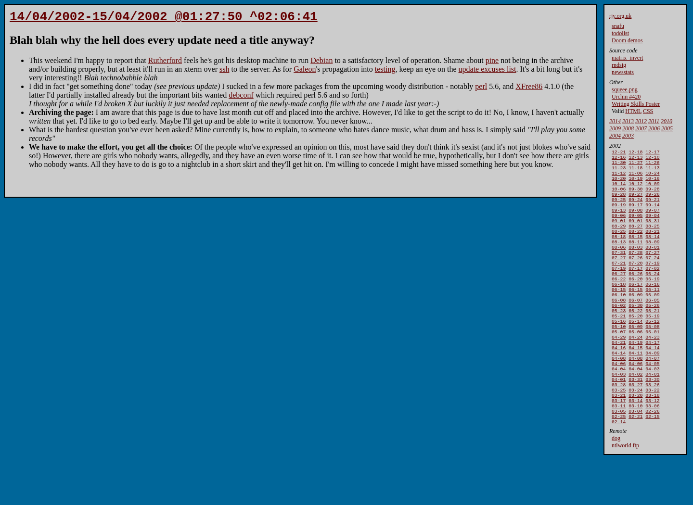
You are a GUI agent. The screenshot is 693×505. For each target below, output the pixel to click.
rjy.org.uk (620, 16)
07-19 (652, 284)
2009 (615, 128)
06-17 (635, 309)
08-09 (652, 259)
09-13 (619, 221)
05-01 (652, 365)
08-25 (652, 240)
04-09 (652, 390)
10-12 (635, 190)
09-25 (619, 209)
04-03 (652, 409)
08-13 (619, 259)
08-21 (652, 246)
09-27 (635, 203)
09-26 (652, 203)
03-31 (635, 421)
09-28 (652, 196)
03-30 (652, 421)
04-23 (652, 371)
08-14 (652, 253)
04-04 (619, 409)
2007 (641, 128)
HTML (633, 111)
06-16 (652, 309)
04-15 (635, 384)
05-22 (635, 340)
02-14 (619, 471)
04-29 (619, 371)
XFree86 (528, 89)
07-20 (635, 284)
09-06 (619, 228)
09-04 (652, 228)
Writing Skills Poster (636, 104)
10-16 (652, 184)
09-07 (652, 221)
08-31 (652, 234)
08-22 (635, 246)
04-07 (652, 396)
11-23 (619, 171)
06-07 (635, 328)
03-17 (619, 446)
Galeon (305, 72)
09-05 (635, 228)
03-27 (635, 428)
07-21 (619, 284)
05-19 (652, 346)
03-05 (619, 459)
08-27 (635, 240)
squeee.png (625, 89)
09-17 (635, 215)
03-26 (652, 428)
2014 (615, 121)
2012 (641, 121)
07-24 (652, 278)
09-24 (635, 209)
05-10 (619, 359)
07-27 (652, 271)
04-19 (635, 378)
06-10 (619, 321)
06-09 (635, 321)
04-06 (619, 403)
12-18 (635, 153)
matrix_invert (627, 57)
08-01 (652, 265)
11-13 (652, 171)
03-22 (652, 434)
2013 (628, 121)
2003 (628, 135)
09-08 (635, 221)
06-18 (619, 309)
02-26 (652, 459)
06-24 (652, 296)
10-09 (652, 190)
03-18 (652, 440)
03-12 (652, 446)
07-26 (635, 278)
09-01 (619, 234)
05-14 (635, 353)
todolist (620, 33)
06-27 (619, 296)
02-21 (635, 465)
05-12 (652, 353)
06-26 (635, 296)
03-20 (635, 440)
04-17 (652, 378)
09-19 (619, 215)
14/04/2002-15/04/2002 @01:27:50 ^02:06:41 (164, 18)
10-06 (619, 196)
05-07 (619, 365)
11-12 (619, 178)
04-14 (652, 384)
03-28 (619, 428)
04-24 (635, 371)
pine (492, 63)
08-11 (635, 259)
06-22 (619, 303)
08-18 (619, 253)
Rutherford (165, 63)
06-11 (652, 315)
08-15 (635, 253)
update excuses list (487, 72)
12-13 (635, 159)
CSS (648, 111)
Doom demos (627, 40)
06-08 (619, 328)
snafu (618, 26)
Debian (321, 63)
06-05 (652, 328)
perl (481, 89)
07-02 (652, 290)
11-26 (652, 165)
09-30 (635, 196)
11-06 (635, 178)
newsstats (623, 72)
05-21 (652, 340)
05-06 (635, 365)
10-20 (619, 184)
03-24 (635, 434)
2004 (615, 135)
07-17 (635, 290)
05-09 (635, 359)
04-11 (635, 390)
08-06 (619, 265)
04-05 (652, 403)
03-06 (652, 453)
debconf (241, 98)
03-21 (619, 440)
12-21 (619, 153)
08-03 (635, 265)
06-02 (619, 334)
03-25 (619, 434)
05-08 (652, 359)
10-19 (635, 184)
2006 (654, 128)
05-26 (652, 334)
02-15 (652, 465)
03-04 (635, 459)
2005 (667, 128)
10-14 (619, 190)
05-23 (619, 340)
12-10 (652, 159)
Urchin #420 (626, 96)
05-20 (635, 346)
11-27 (635, 165)
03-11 (619, 453)
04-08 (619, 396)
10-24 (652, 178)
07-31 (619, 271)
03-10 (635, 453)
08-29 (619, 240)
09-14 (652, 215)
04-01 (652, 415)
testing (385, 72)
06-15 (619, 315)
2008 (628, 128)
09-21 (652, 209)
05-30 (635, 334)
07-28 (635, 271)
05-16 (619, 353)
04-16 (619, 384)
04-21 (619, 378)
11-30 (619, 165)
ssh (224, 72)
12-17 (652, 153)
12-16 (619, 159)
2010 (666, 121)
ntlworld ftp (625, 495)
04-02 (635, 415)
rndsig (619, 65)
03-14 (635, 446)
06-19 (652, 303)
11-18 (635, 171)
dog (616, 488)
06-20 (635, 303)
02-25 (619, 465)
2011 (653, 121)
